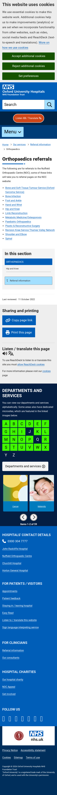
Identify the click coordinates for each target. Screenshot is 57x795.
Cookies (6, 757)
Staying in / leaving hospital (17, 605)
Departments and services (23, 466)
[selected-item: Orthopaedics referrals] (28, 262)
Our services (19, 144)
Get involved (9, 694)
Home (5, 144)
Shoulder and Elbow (16, 234)
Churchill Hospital (11, 563)
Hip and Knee (12, 209)
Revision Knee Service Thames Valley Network (30, 230)
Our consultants (10, 657)
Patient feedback (11, 598)
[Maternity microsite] (41, 493)
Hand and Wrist (13, 204)
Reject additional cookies (28, 66)
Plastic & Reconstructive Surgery (22, 225)
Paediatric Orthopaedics (18, 221)
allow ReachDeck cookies (31, 364)
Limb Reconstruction (16, 213)
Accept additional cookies (28, 56)
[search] (50, 104)
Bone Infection (13, 196)
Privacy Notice (10, 750)
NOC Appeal (8, 686)
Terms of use (33, 757)
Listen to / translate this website (19, 620)
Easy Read (8, 612)
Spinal (8, 238)
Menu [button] (10, 132)
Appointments (9, 591)
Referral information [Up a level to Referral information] (19, 280)
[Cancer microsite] (15, 493)
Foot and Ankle (13, 200)
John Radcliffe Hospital (15, 548)
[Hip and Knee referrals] (28, 268)
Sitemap (18, 757)
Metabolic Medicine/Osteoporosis (23, 217)
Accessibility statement (33, 750)
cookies (46, 371)
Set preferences (29, 76)
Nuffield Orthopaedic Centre (17, 556)
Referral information (40, 144)
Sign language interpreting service (20, 627)
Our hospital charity (12, 679)
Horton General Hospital (15, 570)
